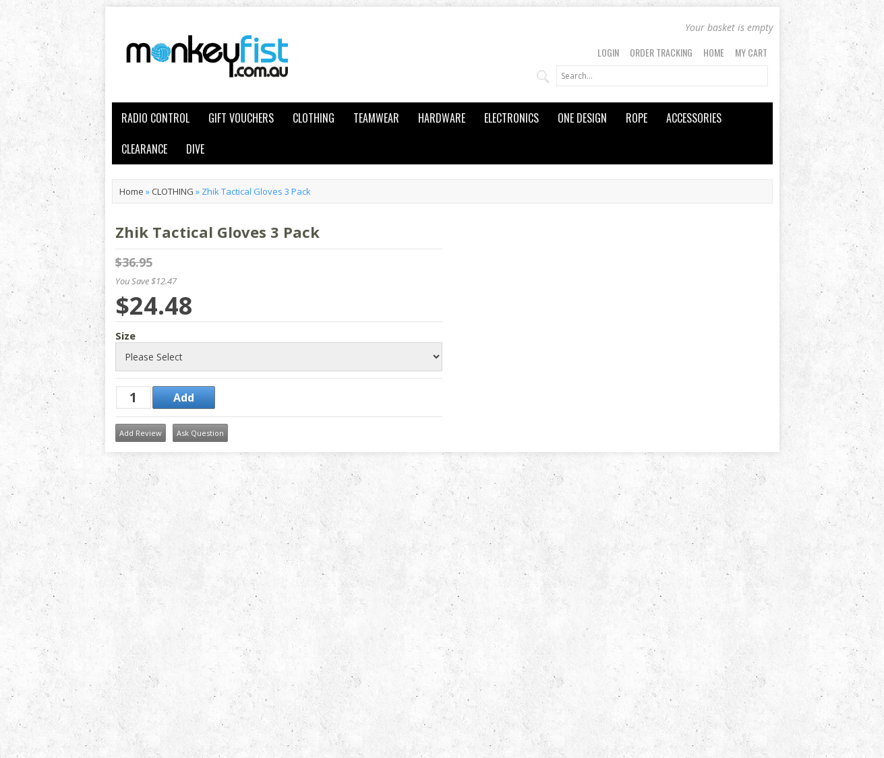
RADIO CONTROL (155, 118)
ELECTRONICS (511, 118)
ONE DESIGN (582, 118)
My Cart (751, 52)
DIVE (195, 149)
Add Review (140, 433)
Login (608, 52)
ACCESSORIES (693, 118)
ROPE (636, 118)
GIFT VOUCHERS (241, 118)
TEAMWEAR (376, 118)
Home (713, 52)
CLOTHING (313, 118)
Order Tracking (661, 52)
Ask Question (200, 433)
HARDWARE (441, 118)
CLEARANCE (144, 149)
